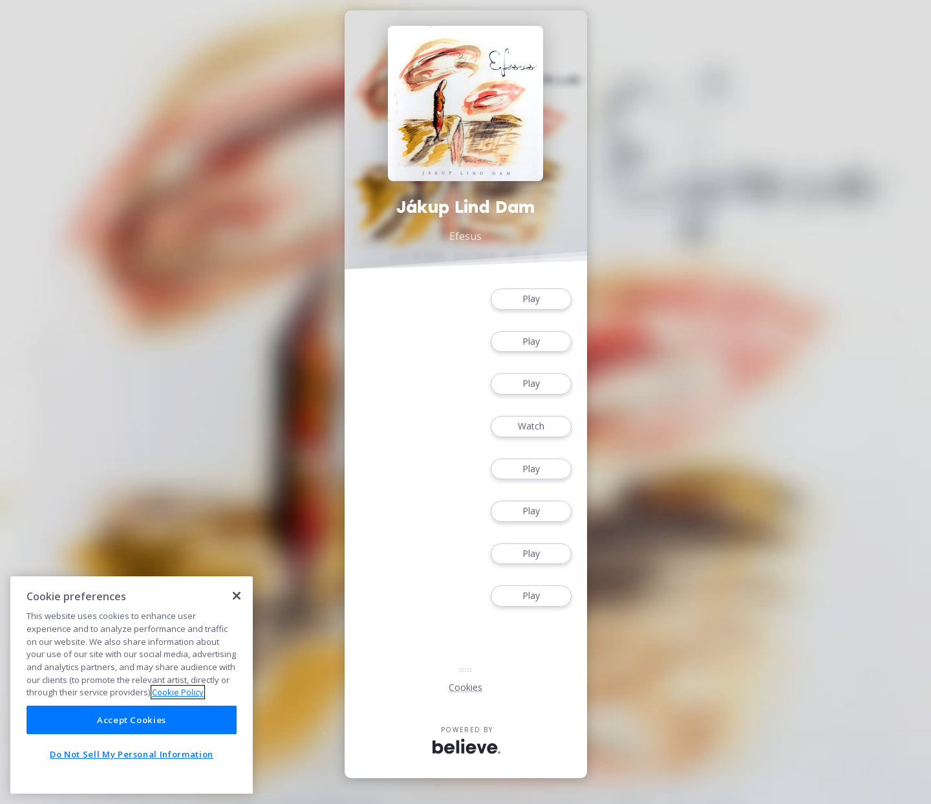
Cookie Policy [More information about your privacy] (178, 692)
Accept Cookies (131, 720)
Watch (530, 427)
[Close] (236, 595)
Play (530, 299)
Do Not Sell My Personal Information (131, 754)
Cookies (465, 687)
